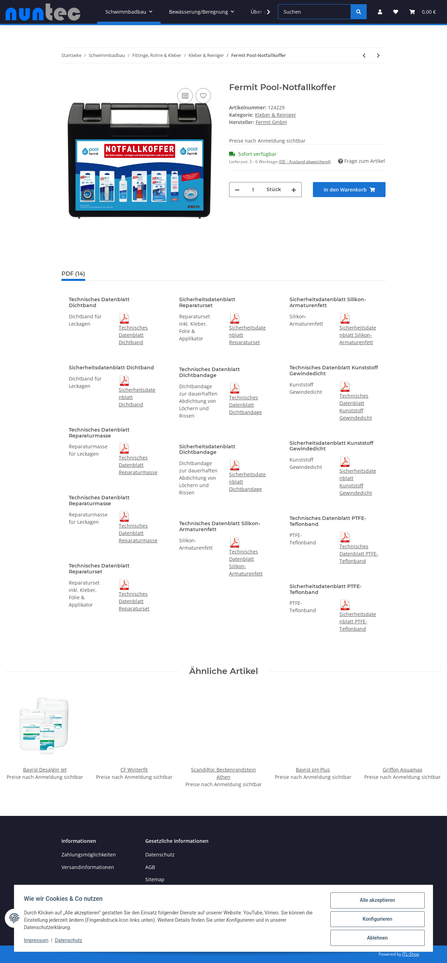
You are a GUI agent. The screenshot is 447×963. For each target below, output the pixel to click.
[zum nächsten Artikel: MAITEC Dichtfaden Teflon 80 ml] (378, 55)
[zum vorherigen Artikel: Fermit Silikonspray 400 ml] (364, 55)
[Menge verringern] (237, 189)
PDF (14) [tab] (73, 273)
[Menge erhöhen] (293, 189)
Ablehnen (375, 938)
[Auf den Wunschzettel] (203, 95)
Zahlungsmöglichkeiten (88, 854)
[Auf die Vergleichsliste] (185, 95)
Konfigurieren (375, 920)
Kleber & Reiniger (275, 114)
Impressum (37, 941)
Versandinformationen (87, 867)
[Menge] (253, 189)
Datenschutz (160, 854)
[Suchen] (314, 11)
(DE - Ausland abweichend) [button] (305, 162)
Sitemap (154, 879)
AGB (150, 867)
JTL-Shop (410, 954)
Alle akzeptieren (375, 902)
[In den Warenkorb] (67, 78)
